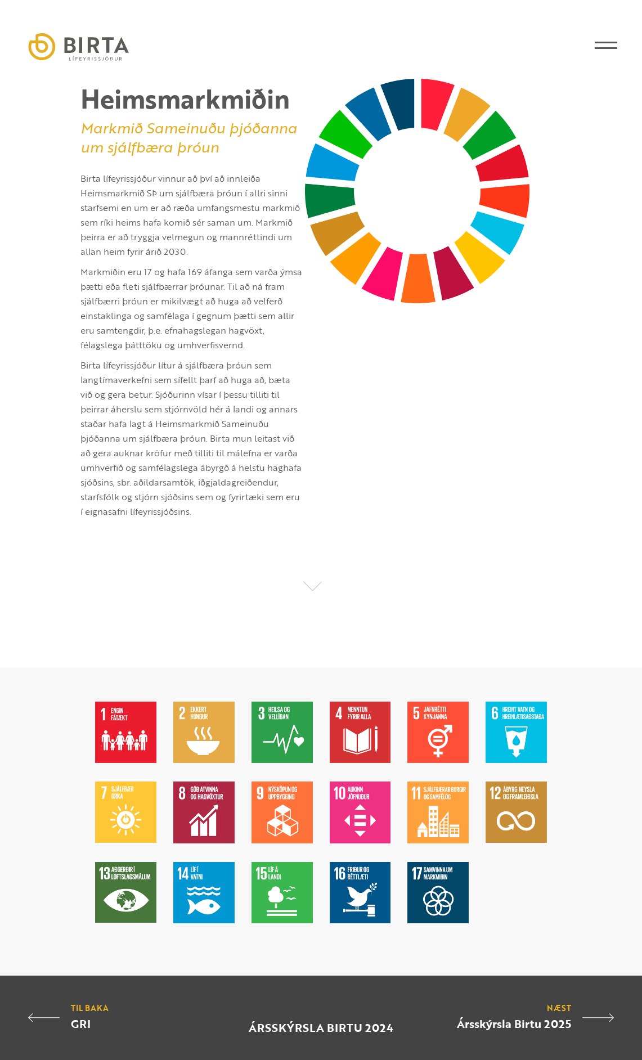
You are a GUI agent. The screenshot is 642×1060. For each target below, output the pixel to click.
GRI (81, 1023)
